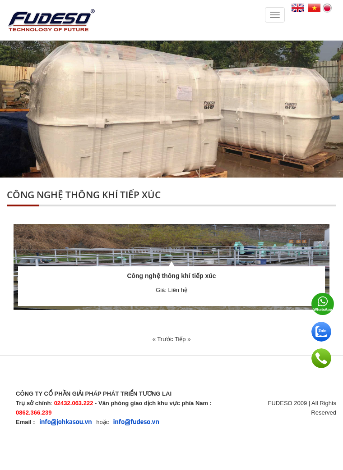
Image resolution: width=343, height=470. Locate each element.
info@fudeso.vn (136, 422)
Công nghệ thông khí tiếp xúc (171, 275)
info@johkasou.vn (65, 422)
